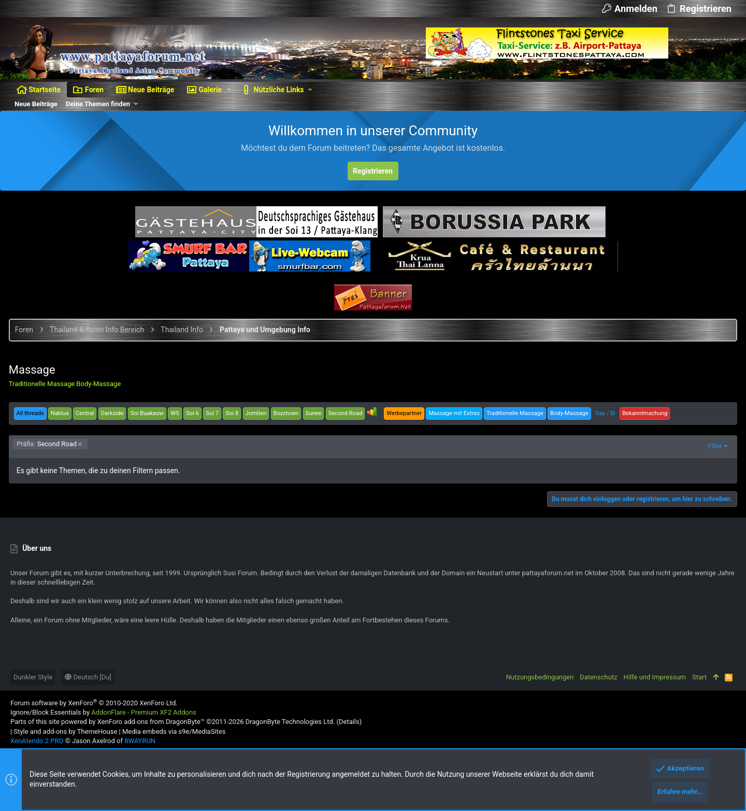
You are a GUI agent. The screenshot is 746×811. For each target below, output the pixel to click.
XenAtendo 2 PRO (36, 741)
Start (699, 677)
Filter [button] (713, 446)
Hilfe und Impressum (655, 677)
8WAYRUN (139, 741)
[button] (229, 90)
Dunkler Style (32, 677)
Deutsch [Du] (88, 677)
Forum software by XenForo (94, 703)
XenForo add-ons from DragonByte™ (151, 721)
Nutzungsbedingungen (539, 677)
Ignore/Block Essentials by (103, 712)
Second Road (49, 444)
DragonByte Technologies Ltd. (290, 721)
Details (349, 721)
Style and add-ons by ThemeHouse (65, 731)
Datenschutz (598, 677)
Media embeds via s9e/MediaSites (173, 731)
